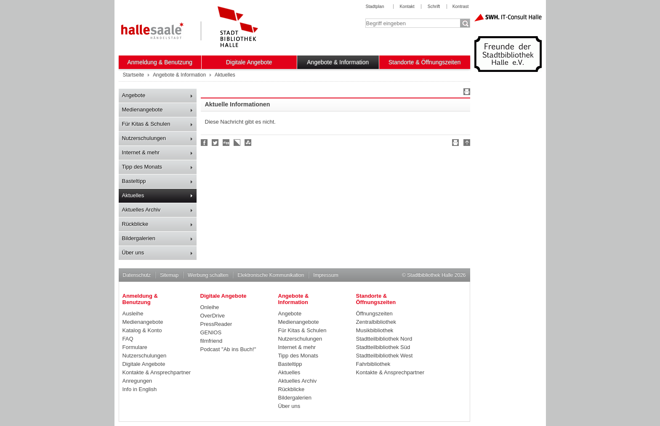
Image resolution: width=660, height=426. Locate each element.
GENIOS (211, 332)
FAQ (127, 339)
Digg (226, 142)
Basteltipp (134, 181)
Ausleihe (133, 313)
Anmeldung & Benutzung (159, 62)
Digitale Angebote (249, 62)
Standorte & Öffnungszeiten (425, 62)
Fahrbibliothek (373, 364)
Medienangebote (142, 109)
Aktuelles (133, 195)
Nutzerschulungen (144, 138)
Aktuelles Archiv (141, 209)
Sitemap (169, 275)
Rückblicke (135, 224)
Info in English (139, 389)
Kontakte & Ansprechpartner (156, 372)
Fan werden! (204, 142)
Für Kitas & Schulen (146, 124)
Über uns (133, 252)
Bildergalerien (139, 238)
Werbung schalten (208, 275)
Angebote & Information (338, 62)
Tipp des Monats (142, 167)
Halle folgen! (215, 142)
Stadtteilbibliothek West (384, 355)
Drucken (465, 93)
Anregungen (137, 381)
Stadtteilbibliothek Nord (384, 339)
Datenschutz (137, 275)
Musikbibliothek (375, 330)
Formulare (134, 347)
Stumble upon (248, 142)
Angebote (134, 95)
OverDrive (212, 315)
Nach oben (465, 143)
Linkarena (237, 142)
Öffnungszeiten (374, 313)
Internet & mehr (141, 152)
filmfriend (211, 341)
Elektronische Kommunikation (270, 275)
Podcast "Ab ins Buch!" (228, 349)
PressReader (216, 324)
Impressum (325, 275)
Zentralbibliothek (376, 322)
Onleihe (209, 307)
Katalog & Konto (142, 330)
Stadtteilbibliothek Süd (383, 347)
